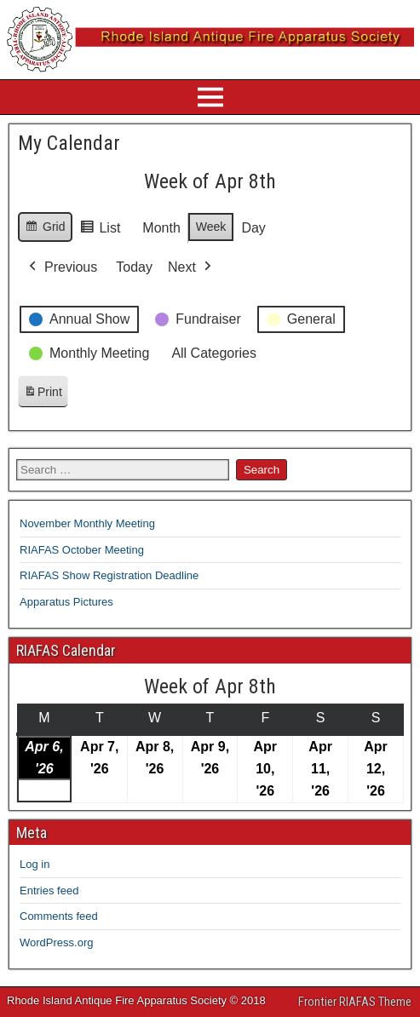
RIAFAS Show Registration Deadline (109, 575)
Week (211, 226)
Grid (45, 229)
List (99, 230)
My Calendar (69, 143)
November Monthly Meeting (87, 523)
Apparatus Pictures (66, 601)
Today (134, 267)
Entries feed (49, 890)
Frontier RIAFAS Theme (354, 1001)
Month (161, 228)
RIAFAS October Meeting (82, 549)
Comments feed (59, 916)
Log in (34, 864)
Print (42, 395)
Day (253, 228)
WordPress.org (56, 942)
